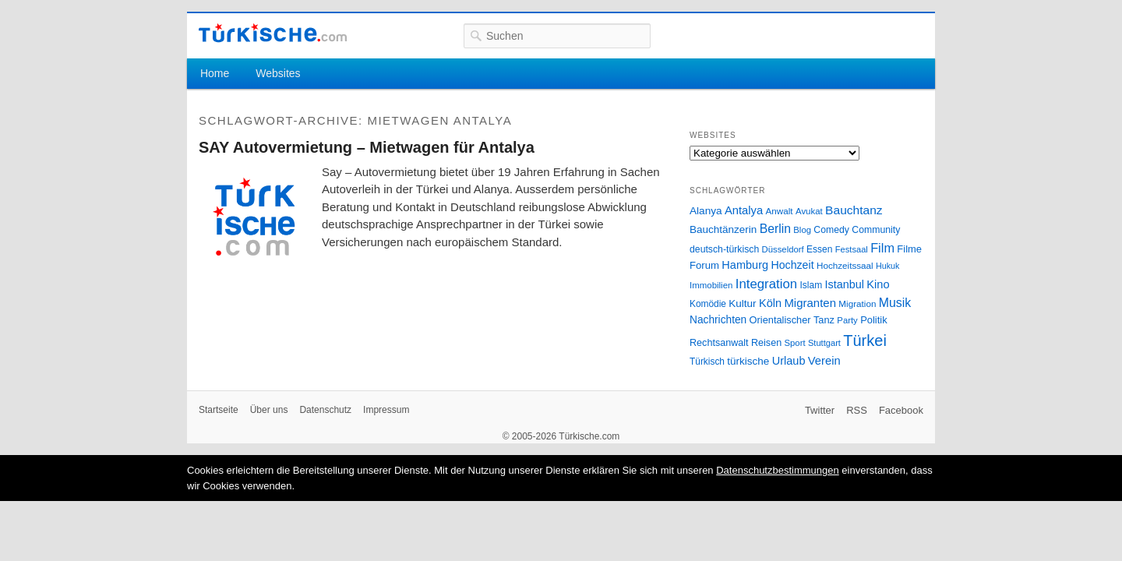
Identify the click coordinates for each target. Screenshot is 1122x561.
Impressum (386, 409)
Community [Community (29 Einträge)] (876, 229)
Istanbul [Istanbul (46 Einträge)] (844, 284)
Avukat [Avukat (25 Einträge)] (809, 211)
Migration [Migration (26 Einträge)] (857, 303)
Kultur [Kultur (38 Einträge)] (742, 303)
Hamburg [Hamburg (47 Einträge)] (745, 265)
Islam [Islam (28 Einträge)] (810, 285)
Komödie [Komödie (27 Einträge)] (708, 303)
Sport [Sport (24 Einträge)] (795, 343)
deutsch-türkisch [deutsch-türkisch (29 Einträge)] (724, 249)
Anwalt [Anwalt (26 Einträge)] (779, 211)
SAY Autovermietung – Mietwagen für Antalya (367, 147)
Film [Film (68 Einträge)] (882, 248)
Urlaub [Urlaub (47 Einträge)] (789, 361)
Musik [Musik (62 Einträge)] (895, 302)
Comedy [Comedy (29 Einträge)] (831, 229)
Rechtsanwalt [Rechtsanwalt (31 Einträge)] (719, 342)
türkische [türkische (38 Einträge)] (748, 361)
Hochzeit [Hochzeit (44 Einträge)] (792, 265)
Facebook (901, 410)
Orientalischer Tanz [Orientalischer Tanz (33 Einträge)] (792, 320)
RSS (856, 410)
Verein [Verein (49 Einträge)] (824, 361)
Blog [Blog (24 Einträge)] (802, 230)
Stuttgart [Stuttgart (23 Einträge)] (824, 343)
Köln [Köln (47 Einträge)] (770, 303)
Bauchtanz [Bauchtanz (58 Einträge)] (853, 210)
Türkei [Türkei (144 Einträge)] (865, 340)
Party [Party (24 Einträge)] (847, 320)
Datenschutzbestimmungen (777, 470)
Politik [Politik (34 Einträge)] (873, 320)
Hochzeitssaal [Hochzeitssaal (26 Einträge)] (845, 265)
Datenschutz (325, 409)
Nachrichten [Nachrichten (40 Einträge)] (718, 320)
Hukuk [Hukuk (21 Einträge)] (887, 265)
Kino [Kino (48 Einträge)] (877, 284)
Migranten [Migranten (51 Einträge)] (810, 302)
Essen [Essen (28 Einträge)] (819, 249)
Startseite (218, 409)
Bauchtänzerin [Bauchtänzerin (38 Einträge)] (723, 229)
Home (214, 73)
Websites (278, 73)
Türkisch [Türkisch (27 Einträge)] (707, 361)
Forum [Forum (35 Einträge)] (704, 265)
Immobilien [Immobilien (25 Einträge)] (711, 285)
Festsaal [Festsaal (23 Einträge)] (851, 249)
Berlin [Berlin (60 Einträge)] (775, 228)
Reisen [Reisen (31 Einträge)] (766, 342)
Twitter (819, 410)
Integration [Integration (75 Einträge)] (766, 284)
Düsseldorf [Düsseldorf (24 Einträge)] (783, 249)
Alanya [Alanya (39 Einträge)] (706, 211)
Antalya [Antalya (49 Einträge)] (744, 210)
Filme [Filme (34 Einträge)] (909, 249)
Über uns (269, 409)
